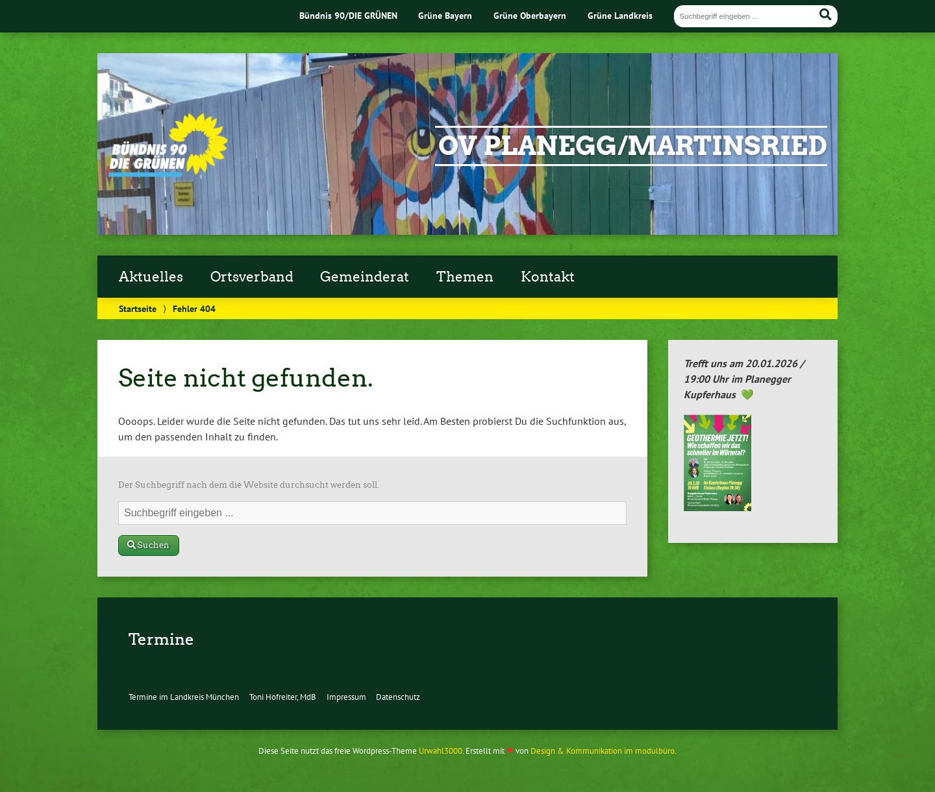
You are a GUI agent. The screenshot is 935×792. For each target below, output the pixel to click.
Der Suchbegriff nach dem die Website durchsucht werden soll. (248, 485)
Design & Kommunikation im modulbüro (602, 750)
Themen (464, 277)
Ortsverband (251, 277)
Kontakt (548, 277)
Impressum (346, 696)
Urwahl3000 (440, 750)
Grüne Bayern (445, 15)
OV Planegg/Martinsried (632, 146)
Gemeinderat (364, 277)
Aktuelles (151, 277)
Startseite (137, 308)
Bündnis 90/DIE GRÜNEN (348, 15)
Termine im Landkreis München (184, 696)
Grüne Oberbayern (529, 15)
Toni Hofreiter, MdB (282, 696)
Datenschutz (398, 696)
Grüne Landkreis (620, 15)
